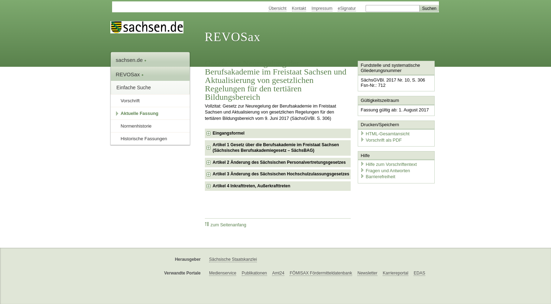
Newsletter (367, 273)
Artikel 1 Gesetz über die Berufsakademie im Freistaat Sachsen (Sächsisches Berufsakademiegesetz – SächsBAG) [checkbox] (276, 147)
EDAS (419, 273)
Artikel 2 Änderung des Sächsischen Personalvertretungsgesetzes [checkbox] (279, 162)
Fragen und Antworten (385, 170)
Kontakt (299, 8)
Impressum (322, 8)
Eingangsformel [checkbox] (229, 133)
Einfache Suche (133, 87)
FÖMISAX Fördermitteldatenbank (321, 273)
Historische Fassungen (144, 138)
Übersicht (277, 8)
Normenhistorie (136, 126)
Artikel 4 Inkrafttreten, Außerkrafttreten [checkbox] (251, 185)
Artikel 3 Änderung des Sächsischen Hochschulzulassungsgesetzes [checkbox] (281, 174)
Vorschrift (130, 100)
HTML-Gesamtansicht (384, 133)
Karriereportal (395, 273)
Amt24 (278, 273)
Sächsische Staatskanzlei (233, 259)
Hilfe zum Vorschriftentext (388, 164)
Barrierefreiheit (377, 176)
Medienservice (222, 273)
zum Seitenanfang (225, 224)
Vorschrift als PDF (381, 139)
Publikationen (254, 273)
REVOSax (232, 37)
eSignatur (347, 8)
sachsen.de (131, 60)
